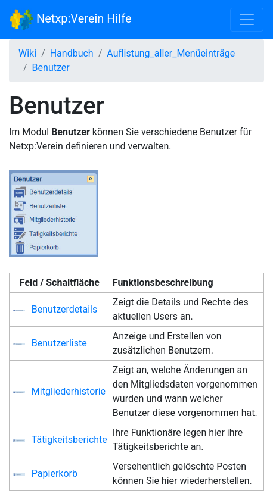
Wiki (27, 53)
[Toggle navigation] (246, 20)
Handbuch (72, 53)
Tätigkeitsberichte (69, 439)
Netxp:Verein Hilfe (71, 20)
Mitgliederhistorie (69, 391)
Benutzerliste (59, 343)
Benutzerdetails (64, 309)
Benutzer (51, 67)
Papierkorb (54, 473)
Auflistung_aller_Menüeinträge (171, 53)
